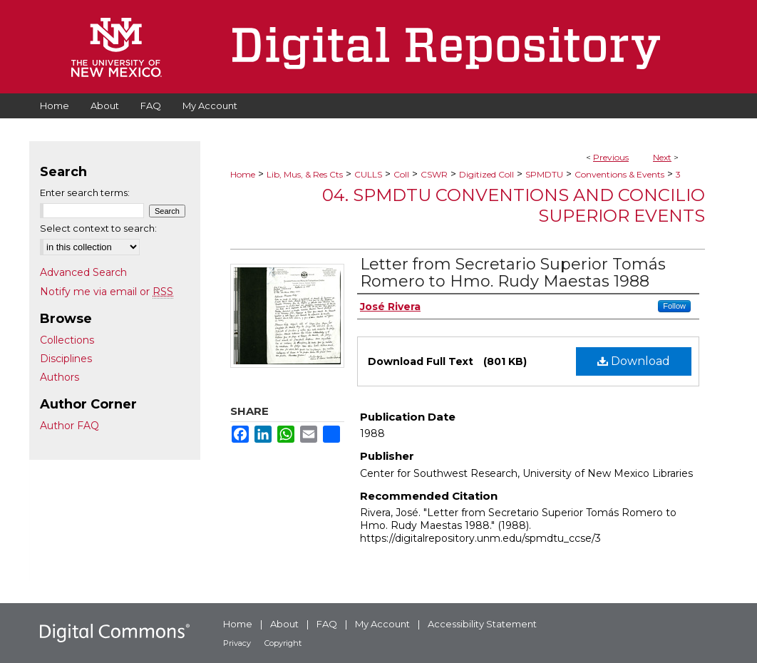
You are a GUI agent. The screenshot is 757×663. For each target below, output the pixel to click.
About (284, 623)
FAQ (326, 623)
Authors (59, 377)
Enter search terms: (85, 192)
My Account (382, 623)
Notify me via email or (106, 291)
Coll (401, 174)
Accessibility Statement (482, 623)
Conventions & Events (619, 174)
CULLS (368, 174)
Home (242, 174)
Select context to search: (98, 228)
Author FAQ (69, 425)
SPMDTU (544, 174)
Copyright (283, 643)
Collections (67, 340)
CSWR (434, 174)
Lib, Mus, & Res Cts (305, 174)
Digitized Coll (486, 174)
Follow (674, 306)
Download (633, 361)
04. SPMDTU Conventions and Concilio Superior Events (513, 205)
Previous (611, 157)
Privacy (237, 643)
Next (662, 157)
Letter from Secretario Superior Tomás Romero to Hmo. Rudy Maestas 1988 (513, 273)
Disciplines (66, 358)
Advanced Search (83, 272)
